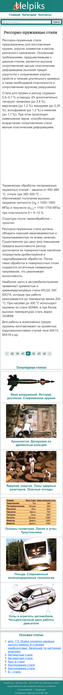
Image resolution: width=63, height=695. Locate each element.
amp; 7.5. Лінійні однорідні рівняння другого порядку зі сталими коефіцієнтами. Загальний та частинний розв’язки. (34, 646)
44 (44, 353)
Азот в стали (16, 661)
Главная (14, 14)
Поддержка (40, 689)
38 (12, 353)
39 (17, 353)
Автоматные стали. (20, 658)
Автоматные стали (20, 654)
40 (23, 353)
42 (33, 353)
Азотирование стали (21, 665)
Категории (29, 14)
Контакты (45, 14)
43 (39, 353)
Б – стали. (15, 671)
